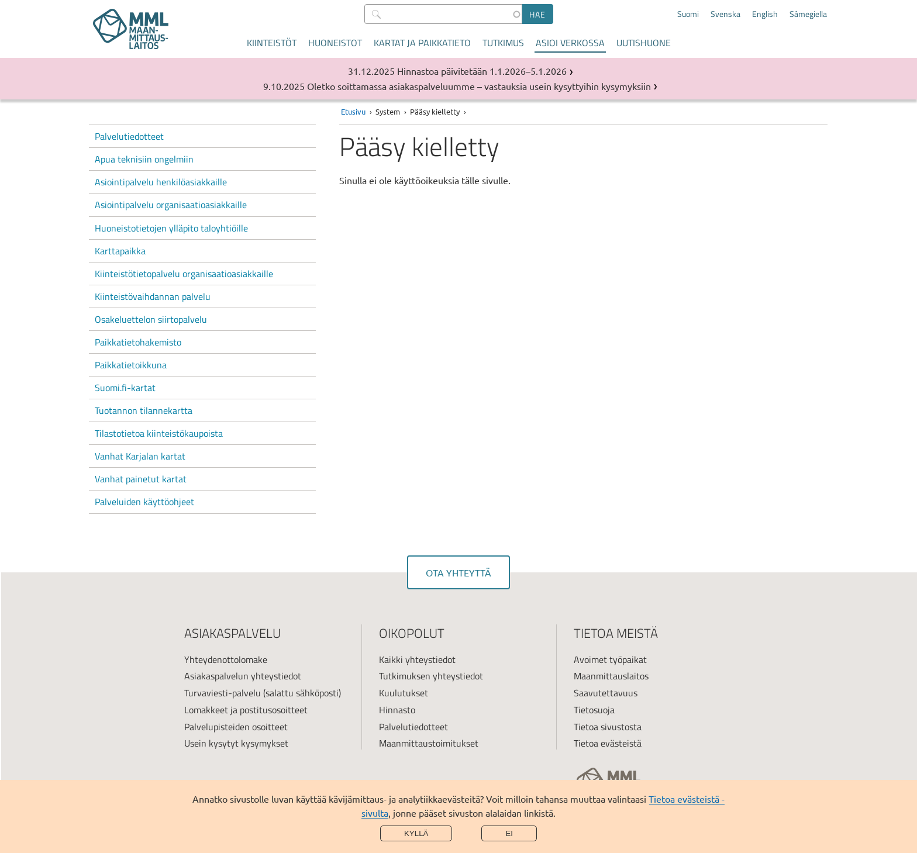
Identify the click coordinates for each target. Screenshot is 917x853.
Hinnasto (397, 710)
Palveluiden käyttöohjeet (144, 502)
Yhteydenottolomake (225, 659)
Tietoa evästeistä (608, 743)
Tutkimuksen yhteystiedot (431, 676)
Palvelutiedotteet (129, 136)
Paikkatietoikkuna (131, 365)
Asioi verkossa (570, 43)
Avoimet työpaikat (610, 659)
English (765, 14)
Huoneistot (335, 43)
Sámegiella (808, 14)
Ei (509, 833)
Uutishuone (643, 43)
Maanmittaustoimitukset (428, 743)
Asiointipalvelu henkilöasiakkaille (161, 182)
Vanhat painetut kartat (141, 479)
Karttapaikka (120, 251)
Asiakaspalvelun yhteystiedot (242, 676)
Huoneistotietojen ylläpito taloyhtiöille (171, 228)
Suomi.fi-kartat (125, 388)
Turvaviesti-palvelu (222, 693)
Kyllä (416, 833)
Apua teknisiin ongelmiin (144, 159)
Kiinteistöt (272, 43)
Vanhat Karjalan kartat (140, 456)
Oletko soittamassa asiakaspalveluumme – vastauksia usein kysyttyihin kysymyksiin (479, 86)
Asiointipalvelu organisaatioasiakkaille (171, 205)
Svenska (725, 14)
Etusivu (353, 111)
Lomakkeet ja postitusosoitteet (246, 710)
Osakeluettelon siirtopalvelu (151, 319)
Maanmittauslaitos (611, 676)
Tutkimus (503, 43)
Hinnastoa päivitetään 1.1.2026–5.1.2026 (482, 71)
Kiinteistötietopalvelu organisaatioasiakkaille (184, 274)
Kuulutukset (403, 693)
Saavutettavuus (605, 693)
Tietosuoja (594, 710)
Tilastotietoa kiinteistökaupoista (159, 433)
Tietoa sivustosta (608, 727)
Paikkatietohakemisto (138, 342)
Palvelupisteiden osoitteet (236, 727)
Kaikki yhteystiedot (417, 659)
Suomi (688, 14)
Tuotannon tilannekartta (143, 410)
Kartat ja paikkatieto (422, 43)
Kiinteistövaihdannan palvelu (153, 296)
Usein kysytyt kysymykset (236, 743)
